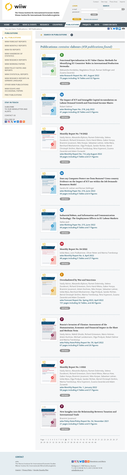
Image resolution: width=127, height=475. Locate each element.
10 (66, 439)
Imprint (122, 2)
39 (74, 442)
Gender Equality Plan (40, 470)
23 (105, 439)
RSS (24, 122)
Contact (96, 2)
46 (95, 442)
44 (89, 442)
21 (99, 439)
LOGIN (94, 14)
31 (50, 442)
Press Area (113, 2)
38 (71, 442)
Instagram (75, 461)
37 (68, 442)
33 (56, 442)
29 (44, 442)
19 (93, 439)
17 (87, 439)
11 (69, 439)
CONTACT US (10, 115)
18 (90, 439)
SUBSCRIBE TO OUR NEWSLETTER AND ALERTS (16, 109)
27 (117, 439)
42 (83, 442)
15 (81, 439)
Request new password (91, 19)
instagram (9, 122)
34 (59, 442)
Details (65, 83)
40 (77, 442)
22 (102, 439)
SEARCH (123, 9)
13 (75, 439)
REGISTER (76, 19)
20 (96, 439)
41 (80, 442)
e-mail (74, 9)
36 (65, 442)
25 (111, 439)
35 (62, 442)
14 (78, 439)
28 (41, 442)
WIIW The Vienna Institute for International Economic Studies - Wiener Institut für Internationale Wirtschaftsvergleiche (36, 10)
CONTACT (19, 457)
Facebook (6, 122)
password (75, 12)
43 (86, 442)
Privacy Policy (27, 470)
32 (53, 442)
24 (108, 439)
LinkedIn (18, 122)
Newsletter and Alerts (98, 461)
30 (47, 442)
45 (92, 442)
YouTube (21, 122)
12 (72, 439)
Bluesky (15, 122)
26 (114, 439)
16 (84, 439)
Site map (104, 2)
